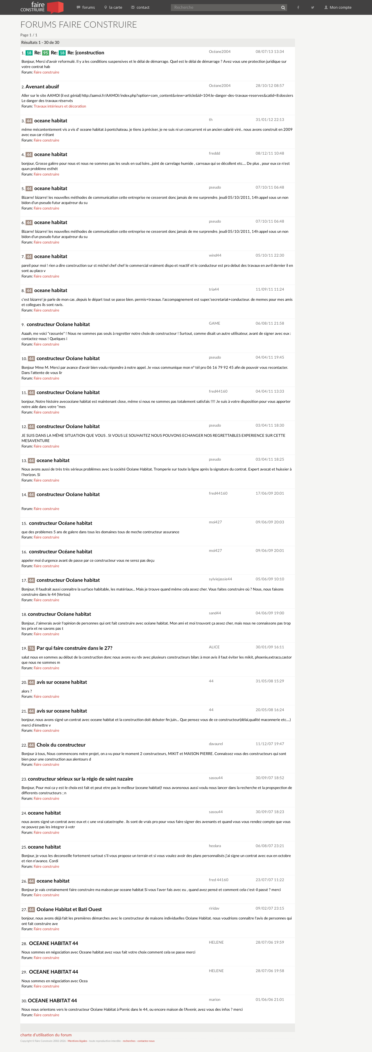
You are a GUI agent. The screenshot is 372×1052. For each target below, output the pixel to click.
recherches (129, 1041)
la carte (113, 7)
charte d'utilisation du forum (46, 1035)
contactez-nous (146, 1041)
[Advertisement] (327, 107)
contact (140, 7)
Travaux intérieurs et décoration (60, 106)
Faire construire (46, 72)
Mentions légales (77, 1041)
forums (86, 7)
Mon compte (338, 7)
